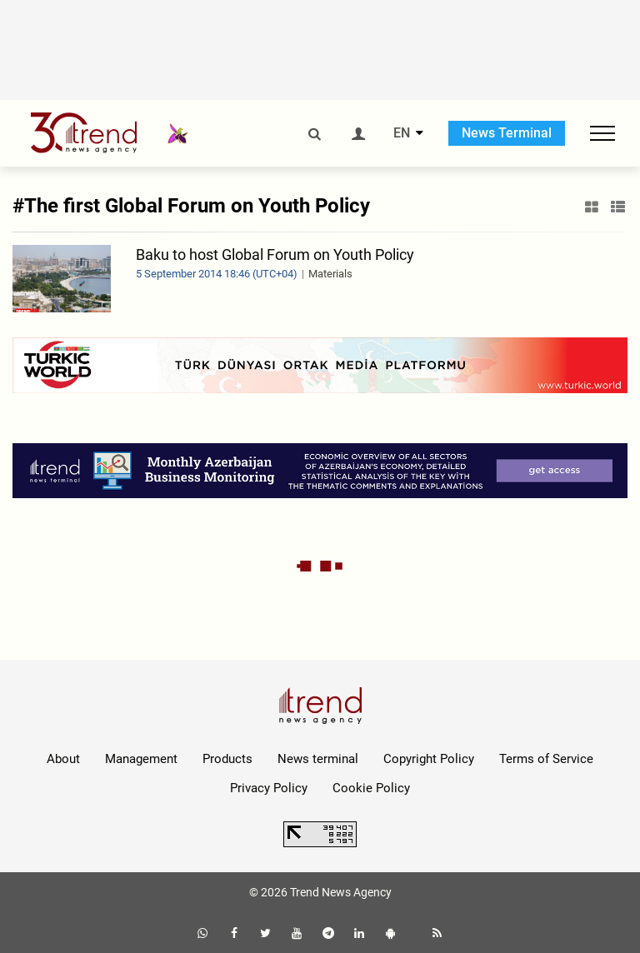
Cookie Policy (371, 788)
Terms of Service (546, 758)
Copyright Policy (428, 758)
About (63, 758)
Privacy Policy (269, 788)
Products (227, 758)
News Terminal (507, 133)
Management (141, 758)
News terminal (318, 758)
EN (401, 133)
